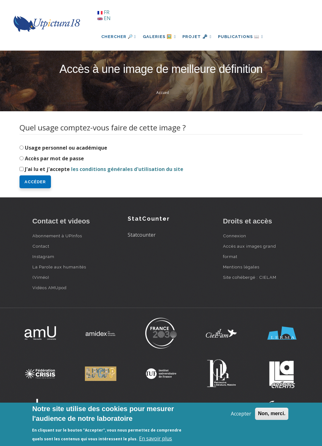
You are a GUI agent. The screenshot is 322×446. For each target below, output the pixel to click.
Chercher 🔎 (118, 36)
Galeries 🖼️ (159, 36)
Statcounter (142, 234)
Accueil (162, 92)
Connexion (234, 235)
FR (103, 12)
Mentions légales (241, 266)
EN (104, 18)
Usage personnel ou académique (66, 147)
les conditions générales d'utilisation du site (127, 169)
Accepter (241, 413)
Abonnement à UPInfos (57, 235)
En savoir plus (155, 438)
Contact (40, 246)
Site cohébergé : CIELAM (249, 277)
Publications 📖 (243, 36)
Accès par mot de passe (54, 158)
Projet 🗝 (198, 36)
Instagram (43, 256)
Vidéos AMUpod (49, 287)
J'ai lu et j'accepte (104, 169)
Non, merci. (271, 413)
